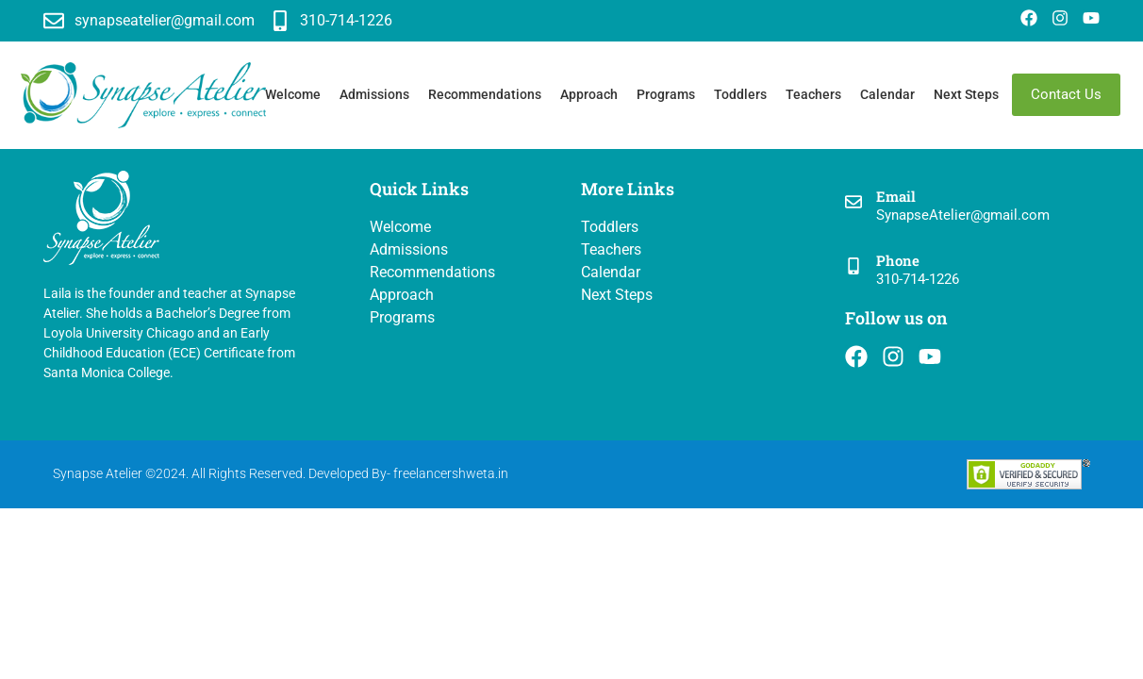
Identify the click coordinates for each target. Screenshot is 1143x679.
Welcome (293, 94)
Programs (666, 94)
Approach (589, 94)
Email (896, 196)
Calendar (887, 94)
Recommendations (484, 94)
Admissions (374, 94)
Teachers (813, 94)
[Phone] (853, 267)
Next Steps (966, 94)
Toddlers (740, 94)
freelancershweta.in (450, 473)
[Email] (853, 203)
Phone (897, 260)
